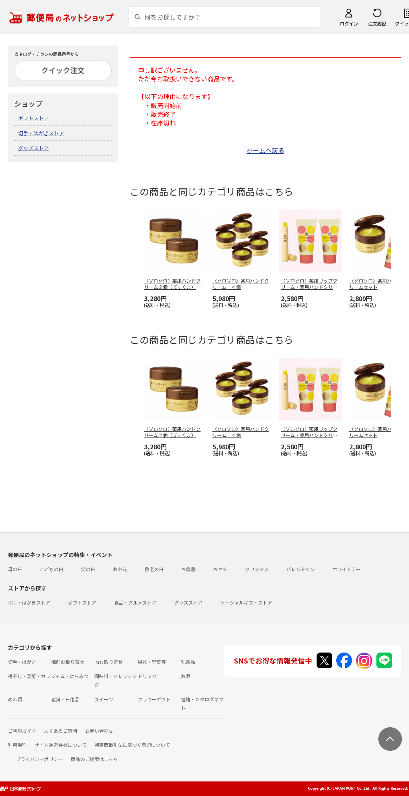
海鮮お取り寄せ (67, 661)
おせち (220, 569)
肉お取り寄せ (108, 661)
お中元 (120, 569)
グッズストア (33, 148)
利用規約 (17, 744)
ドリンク (147, 676)
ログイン (349, 23)
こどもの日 (51, 569)
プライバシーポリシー (39, 759)
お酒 (185, 676)
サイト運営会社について (61, 744)
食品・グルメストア (135, 602)
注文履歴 (377, 23)
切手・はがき (22, 661)
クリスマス (257, 569)
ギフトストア (33, 118)
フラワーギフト (154, 699)
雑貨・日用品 (65, 699)
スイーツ (103, 699)
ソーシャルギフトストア (246, 602)
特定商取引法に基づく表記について (132, 744)
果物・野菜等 (152, 661)
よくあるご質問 (60, 730)
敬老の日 (154, 569)
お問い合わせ (99, 730)
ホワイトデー (346, 569)
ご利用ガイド (22, 730)
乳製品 (188, 661)
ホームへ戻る (265, 150)
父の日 (88, 569)
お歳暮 (188, 569)
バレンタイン (300, 569)
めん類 (15, 699)
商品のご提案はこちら (94, 759)
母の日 (15, 569)
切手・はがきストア (41, 133)
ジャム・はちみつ (69, 676)
